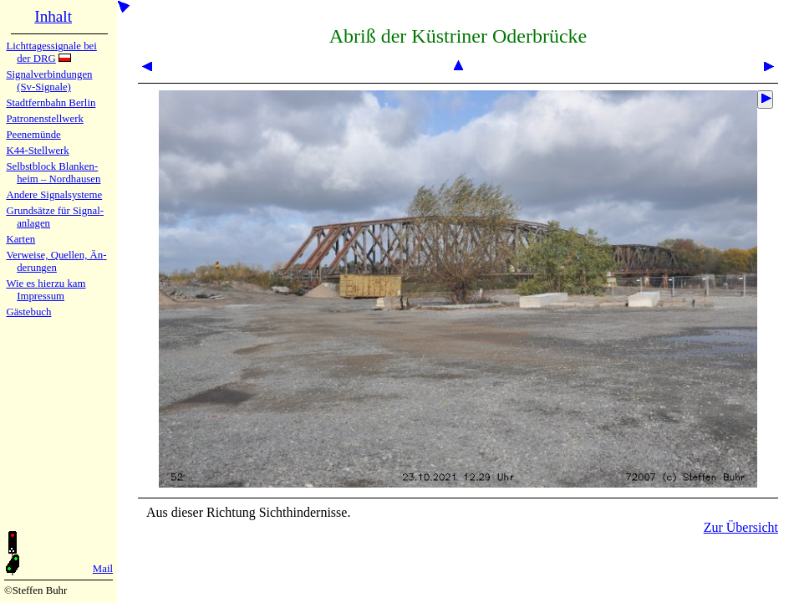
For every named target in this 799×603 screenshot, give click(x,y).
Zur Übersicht (741, 527)
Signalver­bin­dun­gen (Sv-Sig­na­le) (49, 81)
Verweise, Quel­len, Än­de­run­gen (56, 261)
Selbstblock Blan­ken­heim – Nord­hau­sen (53, 173)
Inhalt (53, 16)
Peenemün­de (33, 135)
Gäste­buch (28, 312)
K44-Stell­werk (37, 150)
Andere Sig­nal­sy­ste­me (54, 195)
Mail (103, 569)
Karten (20, 239)
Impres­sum (40, 296)
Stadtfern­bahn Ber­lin (50, 103)
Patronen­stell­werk (44, 119)
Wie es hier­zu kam (45, 283)
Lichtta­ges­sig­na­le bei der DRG (51, 52)
